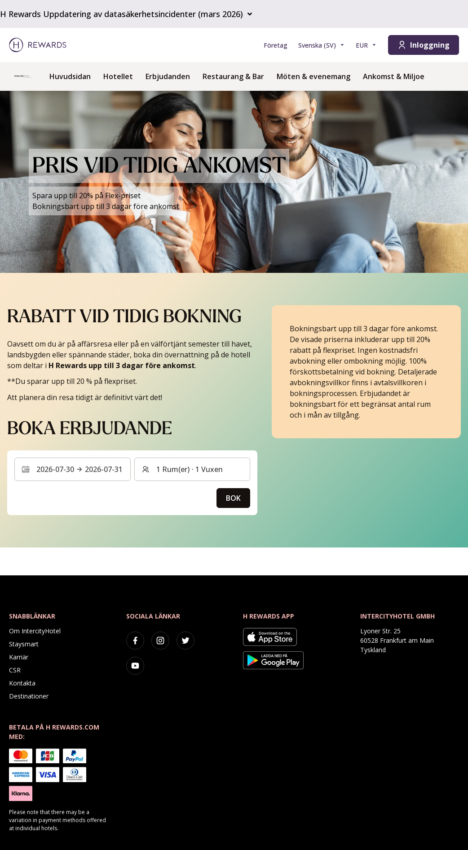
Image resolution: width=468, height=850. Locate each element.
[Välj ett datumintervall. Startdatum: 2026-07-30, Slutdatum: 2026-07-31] (72, 469)
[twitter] (185, 641)
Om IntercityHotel (35, 631)
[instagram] (160, 641)
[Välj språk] (321, 45)
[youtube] (135, 666)
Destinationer (29, 696)
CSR (15, 670)
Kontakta (22, 683)
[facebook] (135, 641)
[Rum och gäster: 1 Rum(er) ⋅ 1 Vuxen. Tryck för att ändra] (192, 469)
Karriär (18, 657)
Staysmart (24, 644)
